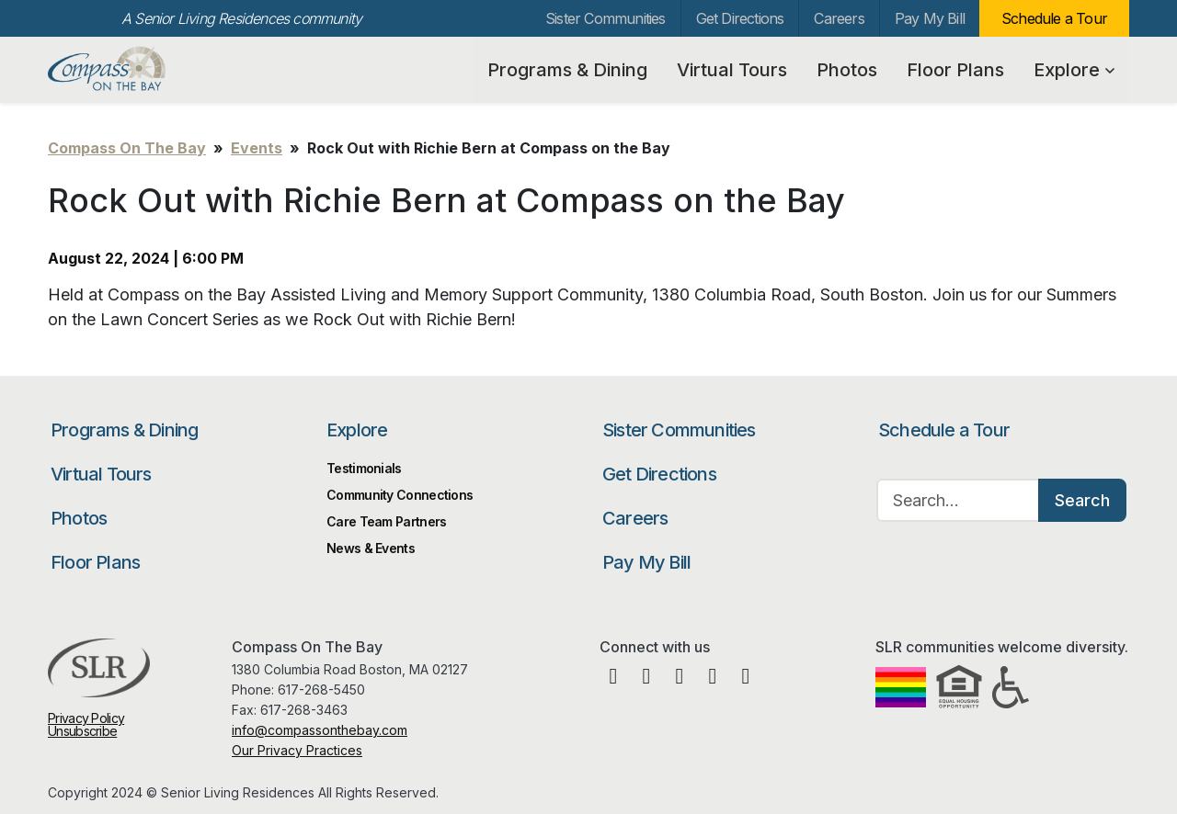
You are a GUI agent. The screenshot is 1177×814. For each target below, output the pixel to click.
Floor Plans (955, 70)
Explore (1074, 70)
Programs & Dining (567, 70)
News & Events (370, 548)
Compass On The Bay (143, 69)
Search (1082, 500)
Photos (847, 70)
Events (256, 148)
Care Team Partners (386, 521)
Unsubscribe (82, 731)
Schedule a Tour (1054, 18)
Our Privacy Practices (297, 750)
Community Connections (399, 495)
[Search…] (958, 500)
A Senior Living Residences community (241, 18)
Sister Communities (605, 18)
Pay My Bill (930, 18)
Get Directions (740, 18)
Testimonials (364, 468)
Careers (838, 18)
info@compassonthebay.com (319, 730)
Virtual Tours (732, 70)
